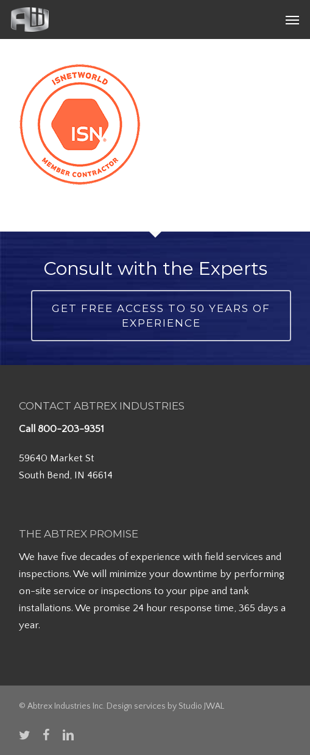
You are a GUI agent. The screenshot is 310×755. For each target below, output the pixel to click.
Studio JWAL (201, 706)
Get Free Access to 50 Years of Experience (161, 315)
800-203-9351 (71, 429)
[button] (292, 19)
